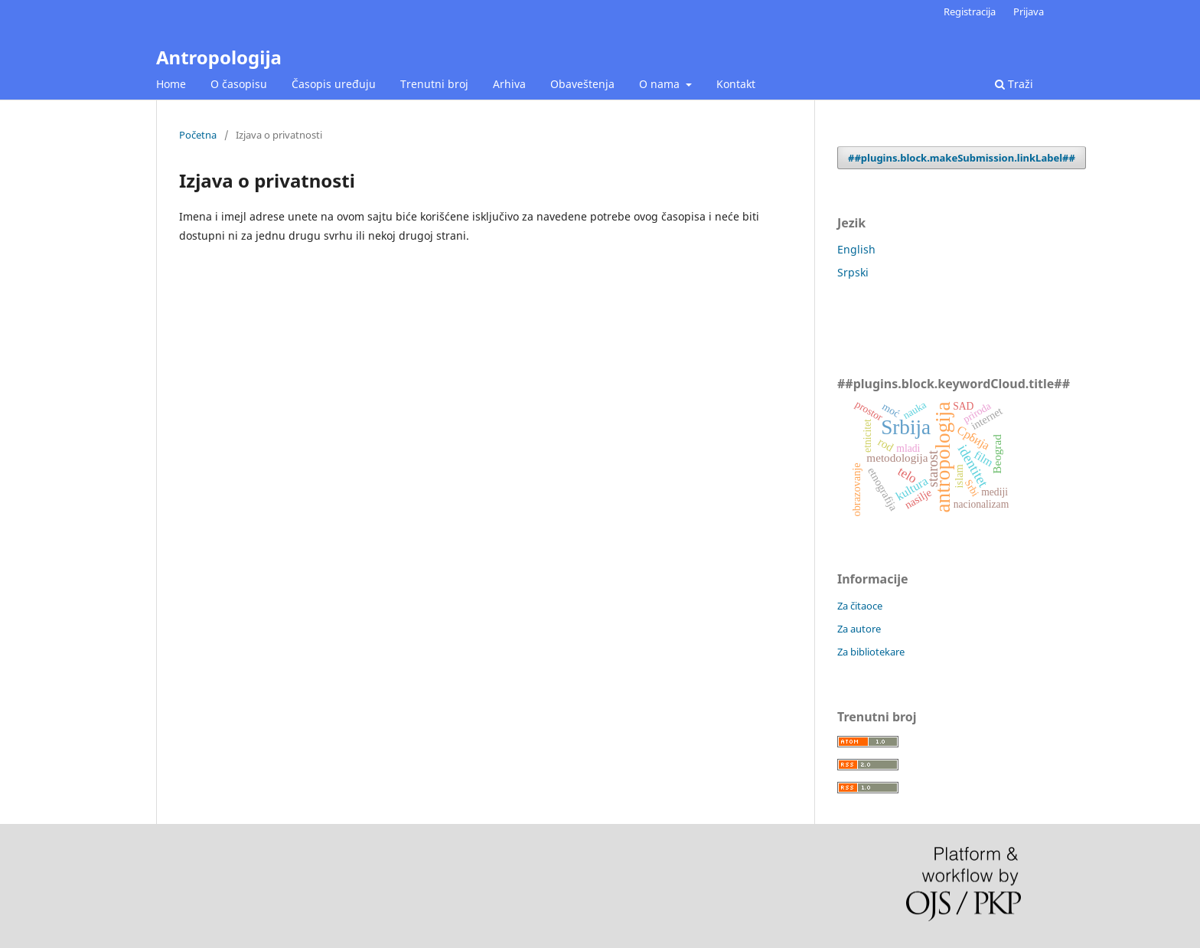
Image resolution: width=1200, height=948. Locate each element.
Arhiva (509, 84)
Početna (198, 135)
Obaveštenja (582, 84)
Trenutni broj (434, 84)
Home (171, 84)
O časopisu (238, 84)
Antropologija (219, 57)
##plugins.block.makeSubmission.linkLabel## (961, 158)
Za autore (859, 629)
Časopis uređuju (334, 84)
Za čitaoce (859, 606)
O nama (661, 84)
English (856, 249)
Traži (1014, 84)
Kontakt (735, 84)
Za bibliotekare (871, 652)
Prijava (1028, 11)
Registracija (970, 11)
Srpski (853, 272)
